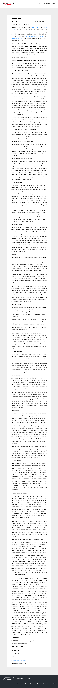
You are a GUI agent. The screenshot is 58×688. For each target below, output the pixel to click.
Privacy (24, 684)
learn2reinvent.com (40, 32)
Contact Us (46, 3)
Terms (18, 684)
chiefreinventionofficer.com (19, 32)
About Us (38, 3)
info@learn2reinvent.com (19, 660)
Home (12, 684)
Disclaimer (31, 684)
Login (53, 3)
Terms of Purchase (41, 684)
